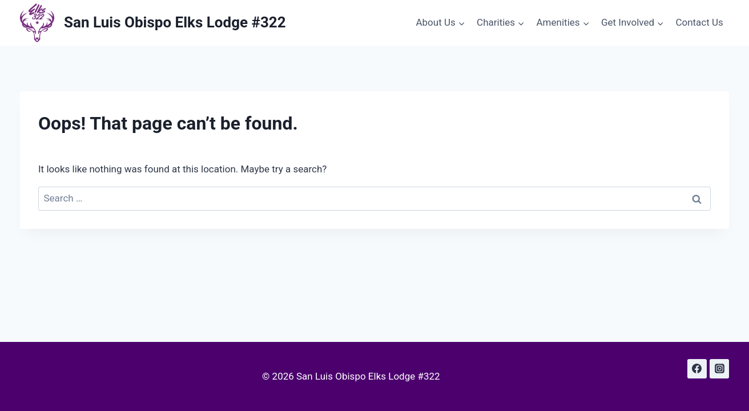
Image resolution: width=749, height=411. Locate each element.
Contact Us (699, 22)
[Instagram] (719, 368)
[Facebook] (697, 368)
